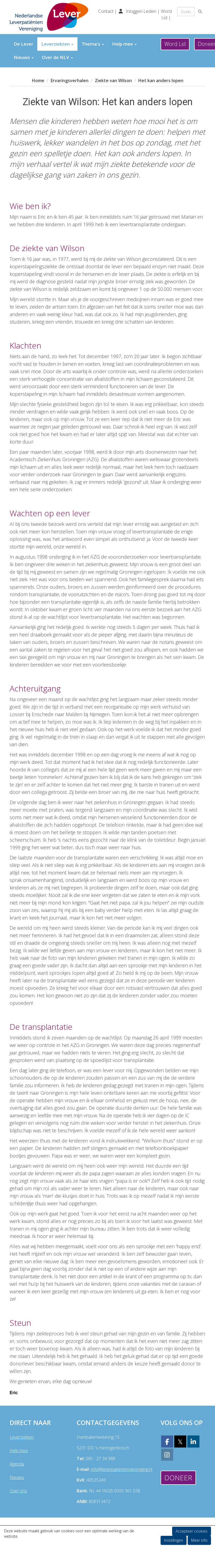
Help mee (124, 44)
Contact (106, 11)
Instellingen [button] (173, 1540)
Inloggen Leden (141, 11)
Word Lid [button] (175, 43)
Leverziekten (57, 44)
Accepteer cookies (191, 1531)
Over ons (18, 1491)
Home (38, 80)
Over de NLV (57, 57)
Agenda (17, 1464)
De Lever (23, 44)
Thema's (92, 44)
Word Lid (166, 14)
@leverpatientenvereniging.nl (121, 1469)
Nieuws (24, 57)
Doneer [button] (178, 1477)
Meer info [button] (199, 1540)
